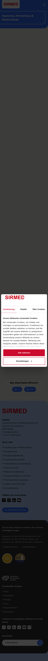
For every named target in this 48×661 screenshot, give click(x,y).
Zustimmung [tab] (9, 309)
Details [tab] (23, 309)
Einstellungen (24, 361)
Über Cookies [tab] (39, 309)
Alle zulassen (24, 353)
